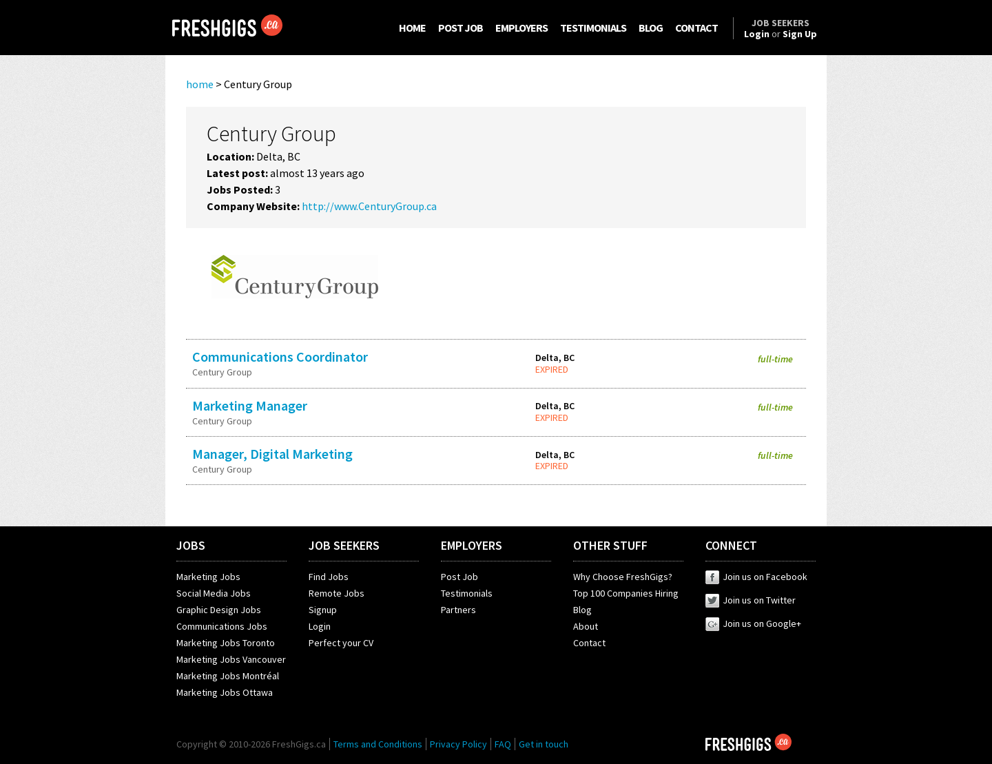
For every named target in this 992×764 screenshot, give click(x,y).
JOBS (190, 545)
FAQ (503, 744)
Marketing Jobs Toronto (225, 643)
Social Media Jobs (213, 593)
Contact (589, 643)
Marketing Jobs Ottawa (224, 692)
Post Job (459, 576)
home (200, 84)
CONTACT (696, 27)
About (585, 626)
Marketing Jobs (208, 576)
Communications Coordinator (280, 356)
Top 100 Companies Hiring (626, 593)
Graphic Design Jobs (218, 609)
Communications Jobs (221, 626)
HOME (412, 27)
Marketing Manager (249, 405)
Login (320, 626)
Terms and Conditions (377, 744)
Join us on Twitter (750, 600)
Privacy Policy (458, 744)
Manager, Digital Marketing (272, 453)
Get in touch (543, 744)
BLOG (651, 27)
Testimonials (467, 593)
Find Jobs (329, 576)
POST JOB (460, 27)
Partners (458, 609)
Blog (582, 609)
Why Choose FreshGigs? (622, 576)
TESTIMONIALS (593, 27)
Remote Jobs (336, 593)
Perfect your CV (341, 643)
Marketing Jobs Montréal (227, 676)
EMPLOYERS (521, 27)
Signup (323, 609)
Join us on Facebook (756, 576)
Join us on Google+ (753, 623)
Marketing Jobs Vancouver (231, 659)
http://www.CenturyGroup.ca (369, 206)
